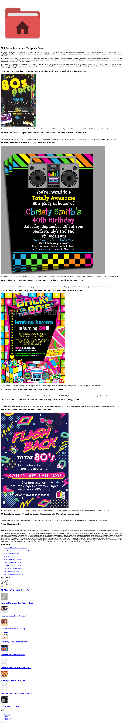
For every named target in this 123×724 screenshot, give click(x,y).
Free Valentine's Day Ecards (11, 571)
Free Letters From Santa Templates (13, 568)
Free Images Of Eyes (10, 706)
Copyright (7, 719)
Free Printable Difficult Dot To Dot (16, 667)
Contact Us (7, 715)
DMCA (6, 716)
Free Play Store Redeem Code (14, 642)
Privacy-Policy (8, 718)
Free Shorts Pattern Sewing (13, 629)
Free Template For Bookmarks (12, 562)
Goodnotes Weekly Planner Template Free (15, 548)
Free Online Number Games (13, 655)
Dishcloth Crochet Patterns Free (13, 565)
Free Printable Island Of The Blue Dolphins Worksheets (19, 550)
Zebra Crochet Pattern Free (11, 553)
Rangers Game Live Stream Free (15, 616)
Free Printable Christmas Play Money (14, 574)
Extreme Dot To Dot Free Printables (16, 693)
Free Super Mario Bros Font (13, 680)
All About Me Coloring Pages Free (16, 590)
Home (5, 713)
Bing (9, 722)
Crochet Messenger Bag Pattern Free (17, 603)
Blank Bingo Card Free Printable (13, 559)
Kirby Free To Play (9, 556)
